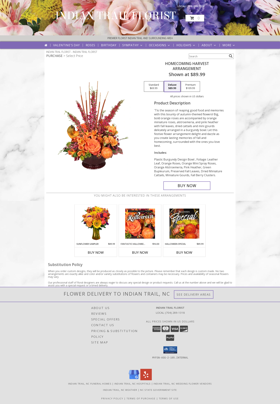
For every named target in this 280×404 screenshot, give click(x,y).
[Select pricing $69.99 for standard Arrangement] (153, 86)
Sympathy (132, 45)
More (229, 45)
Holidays (186, 45)
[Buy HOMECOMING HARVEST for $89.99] (186, 185)
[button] (194, 18)
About (209, 45)
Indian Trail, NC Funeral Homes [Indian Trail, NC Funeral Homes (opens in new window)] (89, 383)
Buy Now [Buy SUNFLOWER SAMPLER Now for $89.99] (96, 252)
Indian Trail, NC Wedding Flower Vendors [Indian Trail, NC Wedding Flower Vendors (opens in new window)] (183, 383)
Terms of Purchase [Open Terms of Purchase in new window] (141, 398)
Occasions (160, 45)
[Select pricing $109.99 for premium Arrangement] (190, 86)
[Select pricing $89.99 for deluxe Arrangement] (172, 86)
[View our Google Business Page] (134, 379)
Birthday (108, 45)
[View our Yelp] (146, 379)
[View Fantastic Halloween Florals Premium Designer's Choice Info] (140, 223)
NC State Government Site (158, 390)
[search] (231, 56)
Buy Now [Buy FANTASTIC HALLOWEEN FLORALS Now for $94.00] (140, 252)
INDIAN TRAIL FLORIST (115, 15)
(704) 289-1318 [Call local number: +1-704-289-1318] (195, 6)
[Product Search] (208, 56)
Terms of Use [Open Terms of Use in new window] (169, 398)
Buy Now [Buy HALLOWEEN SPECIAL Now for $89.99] (184, 252)
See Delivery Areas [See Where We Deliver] (194, 294)
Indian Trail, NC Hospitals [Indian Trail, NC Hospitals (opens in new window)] (132, 383)
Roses (90, 45)
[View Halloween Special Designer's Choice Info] (184, 223)
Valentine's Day (66, 45)
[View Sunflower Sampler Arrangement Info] (96, 223)
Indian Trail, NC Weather (120, 390)
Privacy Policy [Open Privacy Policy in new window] (112, 398)
